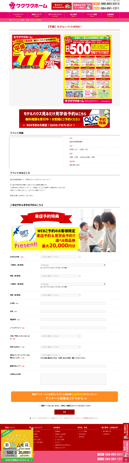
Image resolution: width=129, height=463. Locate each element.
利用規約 (86, 418)
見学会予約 (82, 434)
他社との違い (35, 437)
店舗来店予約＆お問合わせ (63, 445)
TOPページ (12, 20)
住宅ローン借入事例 (37, 442)
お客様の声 (106, 434)
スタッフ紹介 (59, 437)
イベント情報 (20, 20)
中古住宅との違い (36, 439)
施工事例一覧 (107, 431)
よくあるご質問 (59, 439)
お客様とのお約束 (60, 434)
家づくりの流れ (35, 431)
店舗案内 (57, 431)
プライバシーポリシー (75, 418)
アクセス (57, 442)
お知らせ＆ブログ (60, 447)
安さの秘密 (34, 434)
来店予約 (81, 437)
